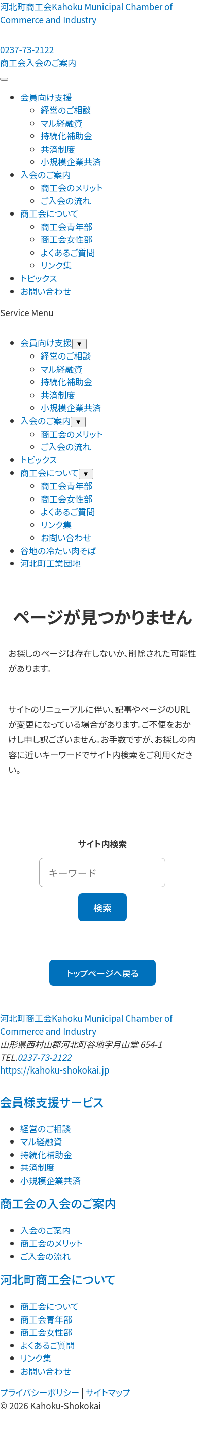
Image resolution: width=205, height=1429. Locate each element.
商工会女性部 (66, 239)
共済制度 (58, 148)
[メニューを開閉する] (4, 79)
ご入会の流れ (66, 200)
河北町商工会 (86, 13)
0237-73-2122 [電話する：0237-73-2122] (27, 49)
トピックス (38, 278)
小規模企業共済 (71, 161)
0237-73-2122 (44, 1057)
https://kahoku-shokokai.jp (54, 1069)
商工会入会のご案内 (38, 62)
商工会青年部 (66, 226)
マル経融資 (61, 123)
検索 (102, 907)
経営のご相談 (66, 109)
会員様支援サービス (52, 1102)
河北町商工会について (57, 1279)
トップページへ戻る (102, 973)
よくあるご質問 (68, 252)
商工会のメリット (72, 187)
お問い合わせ (45, 290)
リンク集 (56, 265)
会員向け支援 (46, 97)
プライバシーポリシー (39, 1392)
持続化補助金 (66, 135)
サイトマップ (108, 1392)
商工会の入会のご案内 (58, 1203)
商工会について (49, 213)
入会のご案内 (45, 174)
